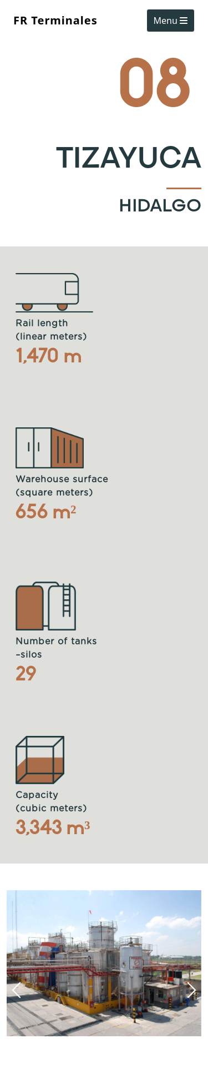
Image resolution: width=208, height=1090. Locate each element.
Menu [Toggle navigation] (170, 20)
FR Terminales (55, 20)
